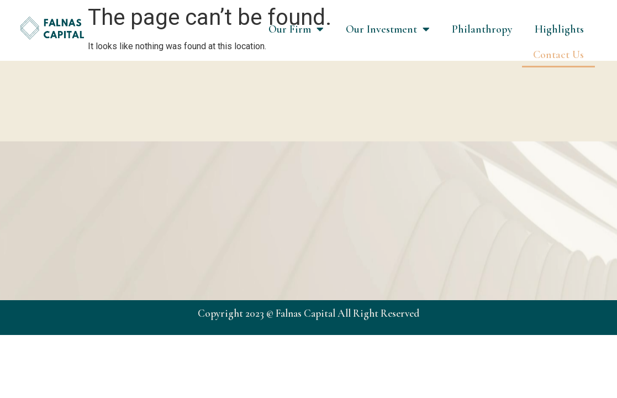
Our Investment (388, 29)
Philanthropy (482, 29)
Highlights (559, 29)
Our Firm (296, 29)
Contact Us (558, 54)
